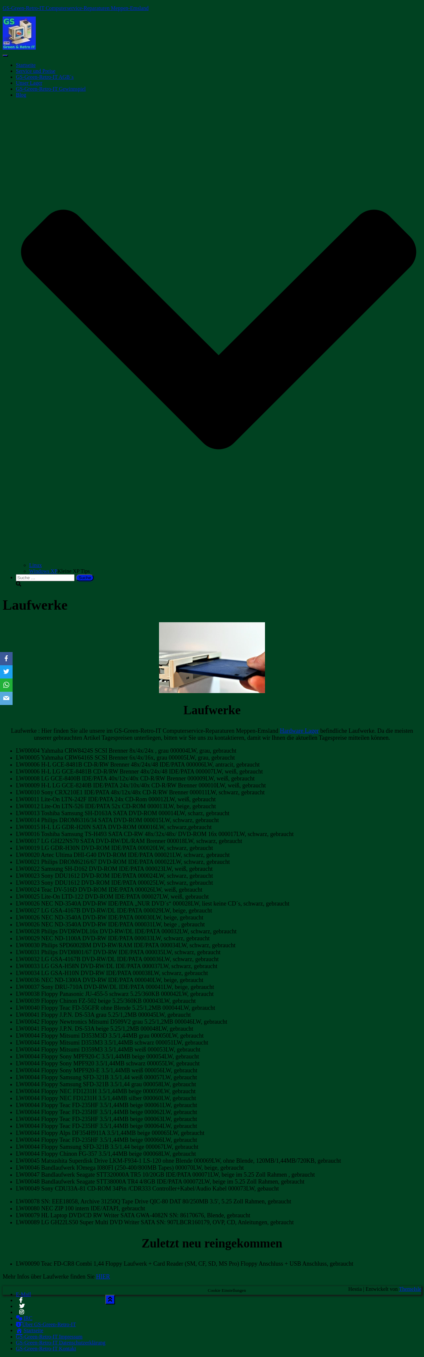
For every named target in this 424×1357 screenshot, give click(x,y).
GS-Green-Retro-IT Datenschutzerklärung (60, 1342)
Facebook (21, 1302)
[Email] (6, 698)
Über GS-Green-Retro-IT (46, 1324)
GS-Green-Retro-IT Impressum (49, 1336)
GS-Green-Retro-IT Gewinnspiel (51, 89)
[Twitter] (6, 671)
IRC (24, 1318)
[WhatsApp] (6, 685)
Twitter (22, 1308)
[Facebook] (6, 658)
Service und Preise (35, 71)
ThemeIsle (410, 1289)
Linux (35, 565)
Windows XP (43, 571)
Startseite (26, 65)
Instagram (22, 1314)
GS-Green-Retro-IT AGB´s (45, 77)
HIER (103, 1276)
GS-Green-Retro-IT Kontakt (46, 1348)
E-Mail (23, 1294)
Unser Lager (29, 83)
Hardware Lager (299, 730)
